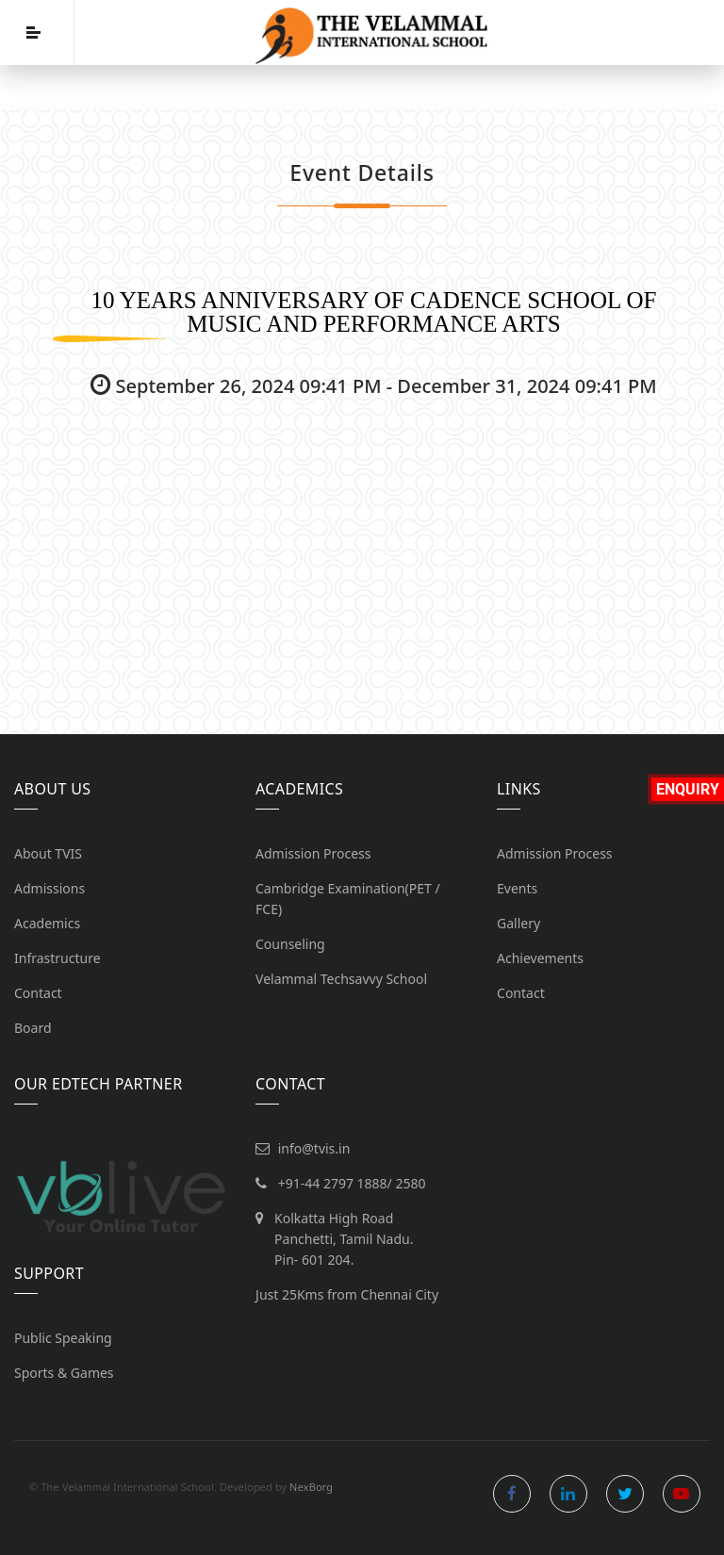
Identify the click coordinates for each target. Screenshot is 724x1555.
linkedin (568, 1494)
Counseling (290, 944)
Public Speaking (63, 1338)
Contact (38, 993)
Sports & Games (64, 1373)
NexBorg (311, 1487)
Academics (47, 923)
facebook (512, 1494)
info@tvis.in (314, 1148)
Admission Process (313, 853)
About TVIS (48, 853)
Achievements (540, 958)
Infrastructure (57, 958)
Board (33, 1028)
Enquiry (687, 789)
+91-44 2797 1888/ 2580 (352, 1183)
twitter (625, 1494)
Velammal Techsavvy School (341, 979)
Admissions (49, 888)
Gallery (518, 923)
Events (517, 888)
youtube (681, 1494)
